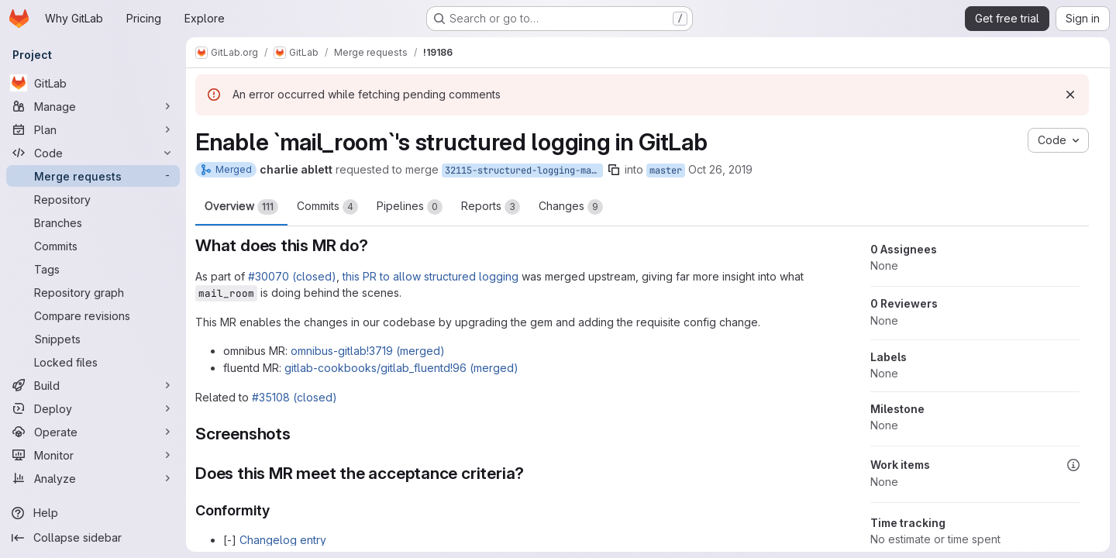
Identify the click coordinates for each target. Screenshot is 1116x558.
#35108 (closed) (294, 397)
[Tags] (93, 269)
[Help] (93, 513)
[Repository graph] (93, 292)
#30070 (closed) (292, 276)
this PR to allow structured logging (430, 276)
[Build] (93, 385)
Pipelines (410, 207)
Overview (241, 207)
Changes (571, 207)
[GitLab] (93, 83)
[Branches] (93, 222)
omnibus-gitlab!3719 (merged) (368, 350)
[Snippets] (93, 339)
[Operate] (93, 432)
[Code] (93, 153)
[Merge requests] (93, 176)
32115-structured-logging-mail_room (524, 170)
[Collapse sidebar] (93, 538)
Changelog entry (282, 539)
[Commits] (93, 246)
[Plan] (93, 129)
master (665, 170)
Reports (490, 207)
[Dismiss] (1070, 94)
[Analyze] (93, 478)
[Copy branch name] (613, 169)
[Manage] (93, 106)
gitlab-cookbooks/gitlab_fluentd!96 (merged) (401, 367)
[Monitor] (93, 455)
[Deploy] (93, 408)
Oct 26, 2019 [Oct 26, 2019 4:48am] (720, 169)
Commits (327, 207)
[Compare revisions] (93, 315)
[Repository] (93, 199)
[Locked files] (93, 362)
